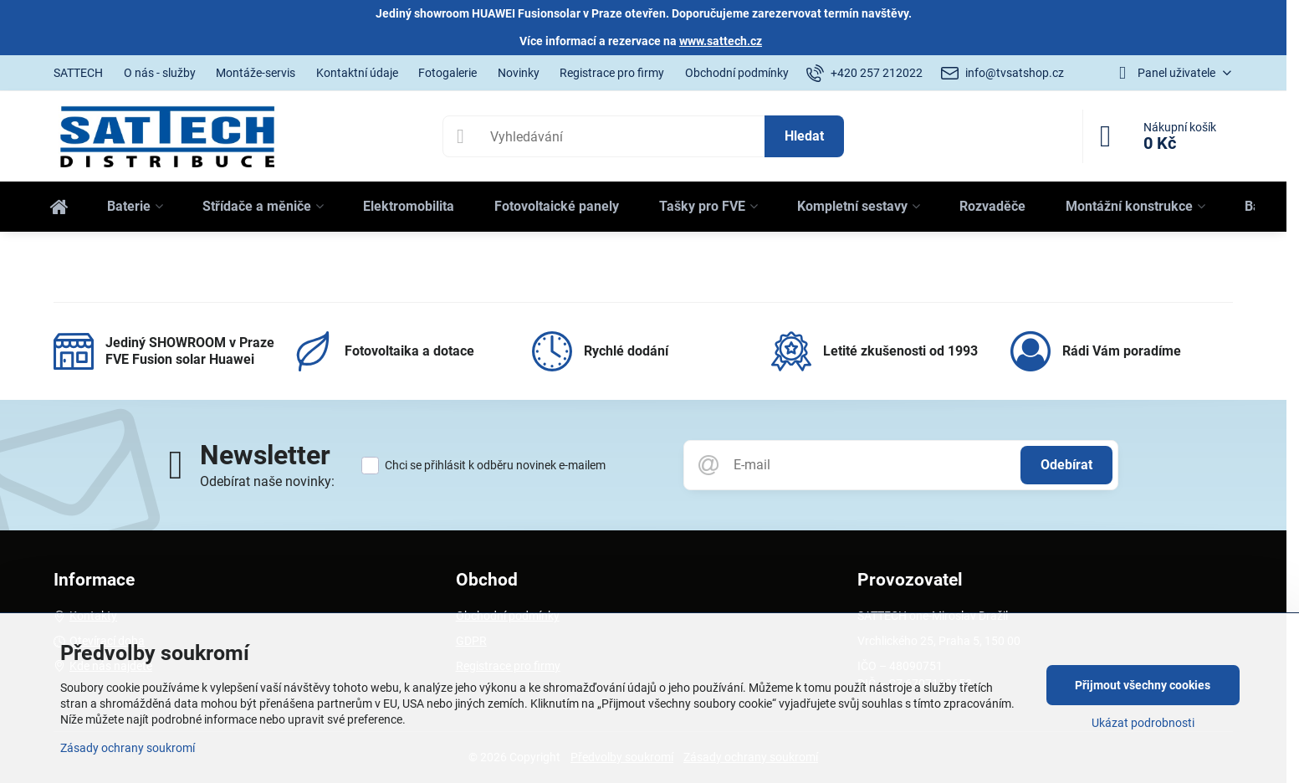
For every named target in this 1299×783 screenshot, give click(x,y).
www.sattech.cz (720, 41)
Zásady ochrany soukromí (127, 748)
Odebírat (1066, 465)
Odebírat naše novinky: (267, 481)
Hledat (804, 136)
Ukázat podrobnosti (1143, 722)
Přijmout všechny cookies (1142, 685)
